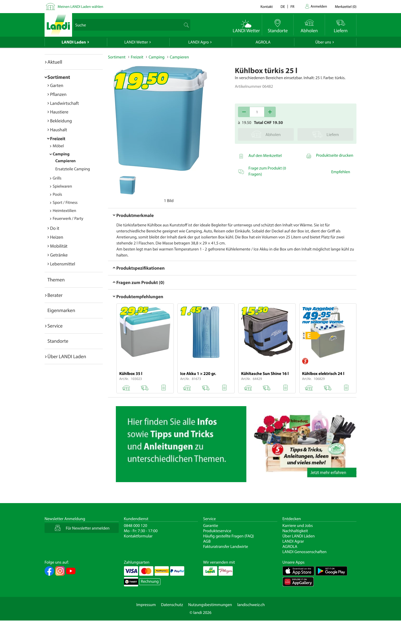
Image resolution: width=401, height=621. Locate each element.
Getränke (59, 255)
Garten (56, 85)
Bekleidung (61, 121)
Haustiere (59, 112)
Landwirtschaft (64, 103)
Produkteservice (217, 530)
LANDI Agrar (293, 541)
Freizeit (57, 138)
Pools (57, 194)
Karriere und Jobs (298, 525)
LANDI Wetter (136, 42)
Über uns (323, 42)
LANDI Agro (198, 42)
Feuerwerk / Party (68, 218)
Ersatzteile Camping (72, 169)
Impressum (146, 604)
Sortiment (58, 77)
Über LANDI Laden (66, 356)
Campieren (65, 161)
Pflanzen (58, 94)
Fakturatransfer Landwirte (225, 546)
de (283, 6)
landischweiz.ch (251, 604)
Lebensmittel (62, 264)
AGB (207, 541)
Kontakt (267, 6)
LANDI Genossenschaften (305, 551)
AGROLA (263, 42)
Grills (57, 178)
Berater (55, 295)
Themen (56, 279)
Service (55, 326)
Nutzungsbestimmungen (210, 604)
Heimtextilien (64, 210)
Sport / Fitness (65, 202)
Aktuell (54, 62)
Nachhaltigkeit (295, 530)
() (345, 6)
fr (292, 6)
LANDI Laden (74, 42)
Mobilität (58, 246)
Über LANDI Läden (299, 536)
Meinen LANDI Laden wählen (80, 6)
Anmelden (319, 6)
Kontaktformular (138, 536)
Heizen (56, 237)
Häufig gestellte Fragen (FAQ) (228, 536)
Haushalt (58, 130)
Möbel (58, 146)
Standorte (57, 341)
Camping (61, 154)
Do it (54, 228)
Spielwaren (62, 186)
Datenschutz (172, 604)
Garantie (210, 525)
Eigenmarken (61, 310)
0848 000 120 (135, 525)
